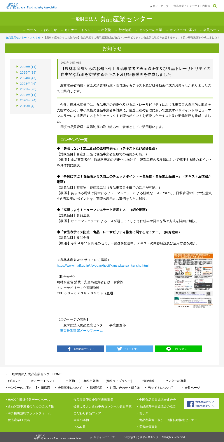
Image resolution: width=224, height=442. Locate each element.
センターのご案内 (183, 30)
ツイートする (131, 348)
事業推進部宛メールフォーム (81, 330)
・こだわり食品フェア (85, 413)
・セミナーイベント (41, 380)
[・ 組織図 (43, 387)
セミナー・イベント (79, 30)
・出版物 (69, 380)
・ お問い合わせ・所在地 (123, 387)
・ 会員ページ (190, 387)
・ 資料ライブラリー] (117, 381)
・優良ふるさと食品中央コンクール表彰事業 (101, 406)
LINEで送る (180, 348)
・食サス (142, 413)
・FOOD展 (77, 426)
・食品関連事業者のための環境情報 (29, 406)
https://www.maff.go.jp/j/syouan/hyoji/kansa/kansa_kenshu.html (103, 265)
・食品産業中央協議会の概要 (156, 406)
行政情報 (125, 30)
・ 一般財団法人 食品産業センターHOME (33, 374)
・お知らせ (12, 380)
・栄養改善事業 (147, 426)
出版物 (106, 30)
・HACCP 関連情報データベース (27, 399)
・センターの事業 (174, 380)
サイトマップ (160, 6)
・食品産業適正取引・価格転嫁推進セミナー (166, 420)
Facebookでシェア (84, 348)
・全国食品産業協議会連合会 (156, 399)
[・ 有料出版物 (89, 381)
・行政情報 (146, 380)
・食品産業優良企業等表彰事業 (91, 399)
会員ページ (211, 30)
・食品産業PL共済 (17, 420)
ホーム (31, 30)
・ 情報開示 (94, 387)
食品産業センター (16, 37)
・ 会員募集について (68, 387)
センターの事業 (150, 30)
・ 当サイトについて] (158, 387)
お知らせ (50, 30)
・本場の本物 (79, 420)
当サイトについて (104, 437)
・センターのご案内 (18, 387)
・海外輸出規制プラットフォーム (28, 413)
